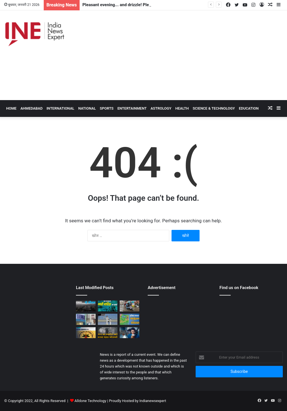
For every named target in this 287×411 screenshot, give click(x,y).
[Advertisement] (191, 55)
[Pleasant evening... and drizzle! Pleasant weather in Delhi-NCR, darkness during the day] (86, 306)
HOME (11, 108)
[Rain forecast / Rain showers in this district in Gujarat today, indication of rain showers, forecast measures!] (86, 319)
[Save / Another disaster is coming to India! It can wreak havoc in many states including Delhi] (129, 319)
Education (249, 108)
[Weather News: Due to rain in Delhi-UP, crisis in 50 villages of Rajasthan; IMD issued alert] (129, 306)
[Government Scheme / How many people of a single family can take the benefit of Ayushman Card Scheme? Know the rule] (86, 332)
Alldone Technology (90, 401)
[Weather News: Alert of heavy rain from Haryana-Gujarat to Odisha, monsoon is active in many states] (107, 306)
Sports (107, 108)
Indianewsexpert (152, 401)
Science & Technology (214, 108)
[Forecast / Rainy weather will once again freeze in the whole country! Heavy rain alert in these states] (107, 332)
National (87, 108)
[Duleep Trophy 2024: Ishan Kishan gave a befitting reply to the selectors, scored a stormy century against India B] (107, 319)
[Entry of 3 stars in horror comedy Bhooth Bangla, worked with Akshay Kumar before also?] (129, 332)
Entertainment (132, 108)
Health (182, 108)
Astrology (161, 108)
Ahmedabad (31, 108)
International (60, 108)
